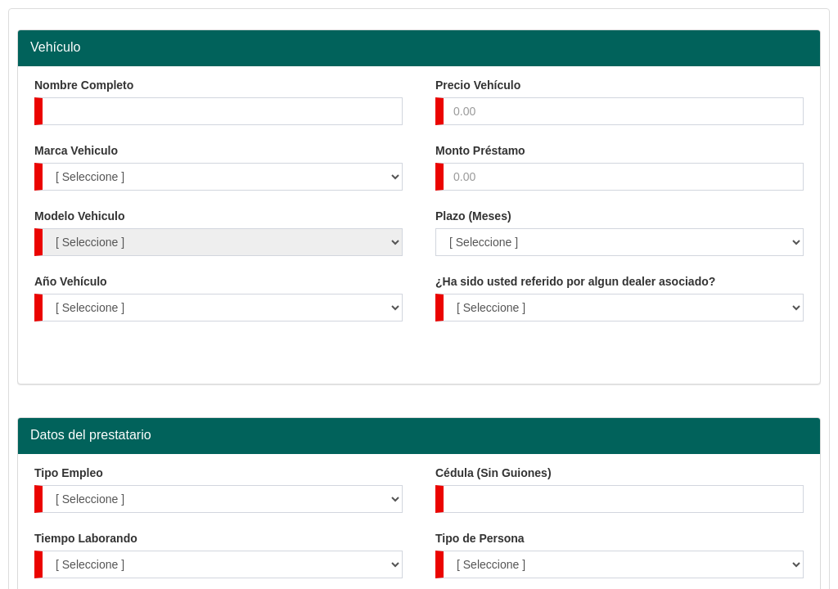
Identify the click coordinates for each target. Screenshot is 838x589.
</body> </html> (419, 294)
